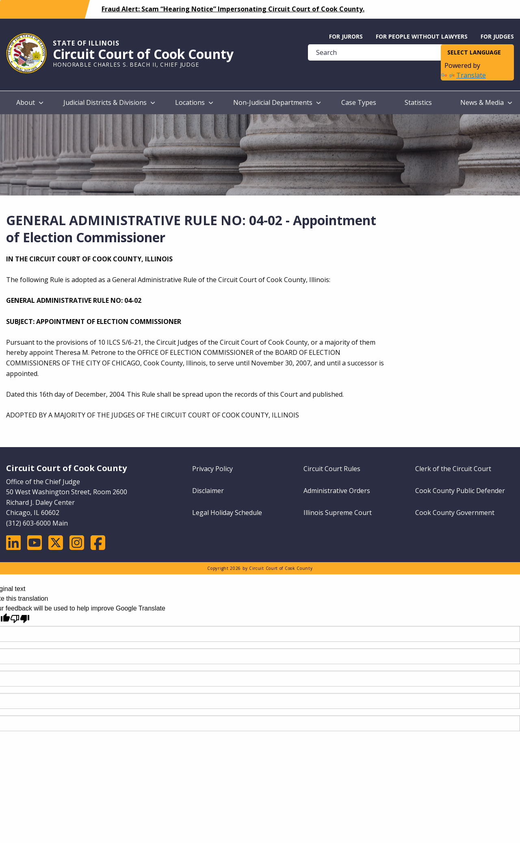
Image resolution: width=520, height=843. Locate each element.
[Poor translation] (20, 618)
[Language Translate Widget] (477, 53)
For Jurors (346, 36)
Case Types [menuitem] (358, 102)
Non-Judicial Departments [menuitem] (272, 102)
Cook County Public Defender (460, 490)
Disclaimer (208, 490)
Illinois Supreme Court (337, 512)
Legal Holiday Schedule (227, 512)
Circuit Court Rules (331, 468)
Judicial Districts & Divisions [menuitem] (105, 102)
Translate (463, 75)
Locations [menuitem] (190, 102)
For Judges (497, 36)
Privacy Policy (212, 468)
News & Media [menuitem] (482, 102)
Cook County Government (454, 512)
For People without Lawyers (422, 36)
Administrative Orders (336, 490)
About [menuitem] (25, 102)
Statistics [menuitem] (418, 102)
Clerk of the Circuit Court (453, 468)
